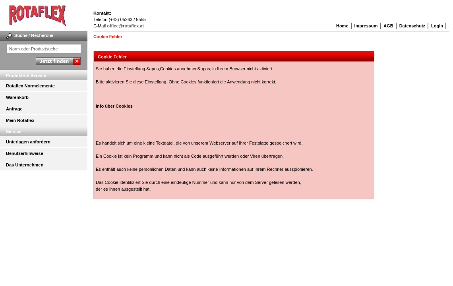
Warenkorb (17, 97)
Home (342, 25)
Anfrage (14, 108)
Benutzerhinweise (24, 153)
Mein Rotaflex (20, 120)
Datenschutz (412, 25)
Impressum (366, 25)
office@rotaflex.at (125, 25)
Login (437, 25)
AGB (388, 25)
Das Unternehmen (24, 164)
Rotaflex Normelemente (30, 85)
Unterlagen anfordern (28, 141)
